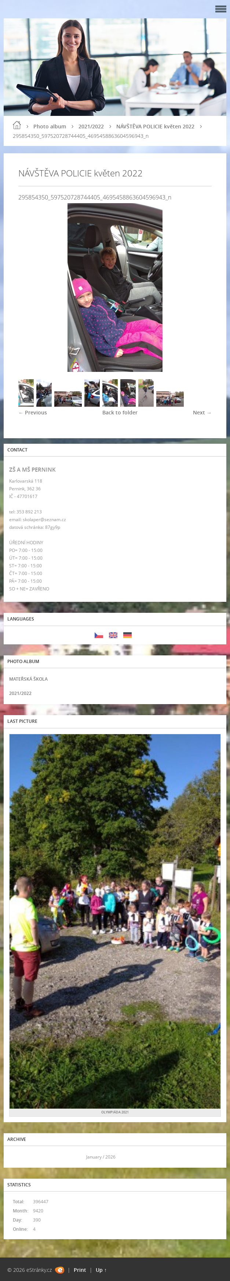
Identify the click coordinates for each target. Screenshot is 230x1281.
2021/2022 (91, 126)
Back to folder (120, 412)
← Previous (32, 412)
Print (80, 1269)
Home (17, 125)
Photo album (49, 126)
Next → (202, 412)
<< (17, 1157)
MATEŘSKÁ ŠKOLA (28, 679)
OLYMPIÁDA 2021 (115, 1112)
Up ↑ (101, 1269)
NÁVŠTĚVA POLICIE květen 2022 (155, 126)
